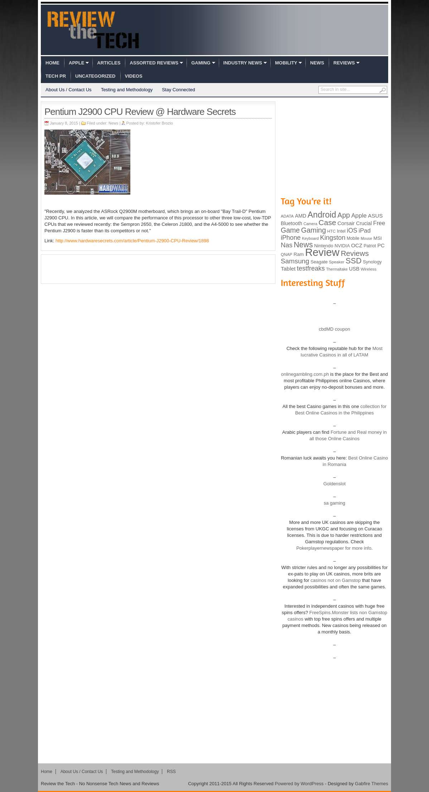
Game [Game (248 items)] (290, 230)
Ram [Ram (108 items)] (299, 254)
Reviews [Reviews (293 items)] (355, 253)
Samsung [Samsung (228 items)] (295, 261)
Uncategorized (95, 76)
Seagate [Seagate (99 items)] (319, 261)
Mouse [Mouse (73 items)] (366, 238)
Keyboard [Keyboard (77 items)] (310, 238)
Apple (76, 62)
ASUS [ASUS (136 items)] (375, 216)
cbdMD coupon (334, 329)
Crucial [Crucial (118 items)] (364, 223)
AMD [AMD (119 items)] (300, 216)
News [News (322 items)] (303, 244)
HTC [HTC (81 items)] (331, 231)
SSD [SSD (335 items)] (354, 260)
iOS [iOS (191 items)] (352, 230)
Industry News (242, 62)
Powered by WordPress (299, 783)
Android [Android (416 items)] (322, 214)
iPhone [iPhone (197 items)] (291, 237)
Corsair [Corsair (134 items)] (346, 223)
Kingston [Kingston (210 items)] (333, 237)
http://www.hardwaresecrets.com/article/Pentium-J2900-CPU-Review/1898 (132, 240)
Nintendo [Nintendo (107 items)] (323, 245)
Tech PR (55, 76)
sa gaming (334, 503)
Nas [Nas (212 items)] (287, 245)
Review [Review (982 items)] (322, 252)
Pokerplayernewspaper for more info (333, 548)
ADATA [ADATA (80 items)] (287, 216)
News (317, 62)
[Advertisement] (158, 269)
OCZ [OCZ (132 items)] (356, 245)
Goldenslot (334, 483)
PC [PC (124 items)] (381, 245)
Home (52, 62)
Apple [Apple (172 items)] (359, 215)
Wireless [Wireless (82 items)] (368, 269)
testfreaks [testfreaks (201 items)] (311, 268)
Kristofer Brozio (159, 123)
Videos (134, 76)
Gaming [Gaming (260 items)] (313, 230)
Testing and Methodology (127, 89)
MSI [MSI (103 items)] (377, 238)
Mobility (286, 62)
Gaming (200, 62)
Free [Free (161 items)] (379, 223)
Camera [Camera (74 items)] (310, 224)
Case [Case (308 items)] (327, 222)
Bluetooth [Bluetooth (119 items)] (291, 223)
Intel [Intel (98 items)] (341, 231)
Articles (108, 62)
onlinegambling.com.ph (305, 374)
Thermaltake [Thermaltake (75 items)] (337, 269)
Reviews (344, 62)
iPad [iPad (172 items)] (364, 230)
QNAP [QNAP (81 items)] (286, 254)
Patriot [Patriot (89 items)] (370, 245)
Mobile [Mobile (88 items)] (353, 238)
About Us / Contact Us (68, 89)
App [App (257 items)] (343, 215)
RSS (171, 771)
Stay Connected (178, 89)
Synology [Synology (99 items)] (372, 261)
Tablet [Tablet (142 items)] (288, 269)
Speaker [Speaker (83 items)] (336, 262)
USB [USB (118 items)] (354, 269)
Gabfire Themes (371, 783)
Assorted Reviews (154, 62)
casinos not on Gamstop (335, 580)
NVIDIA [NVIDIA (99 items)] (342, 245)
